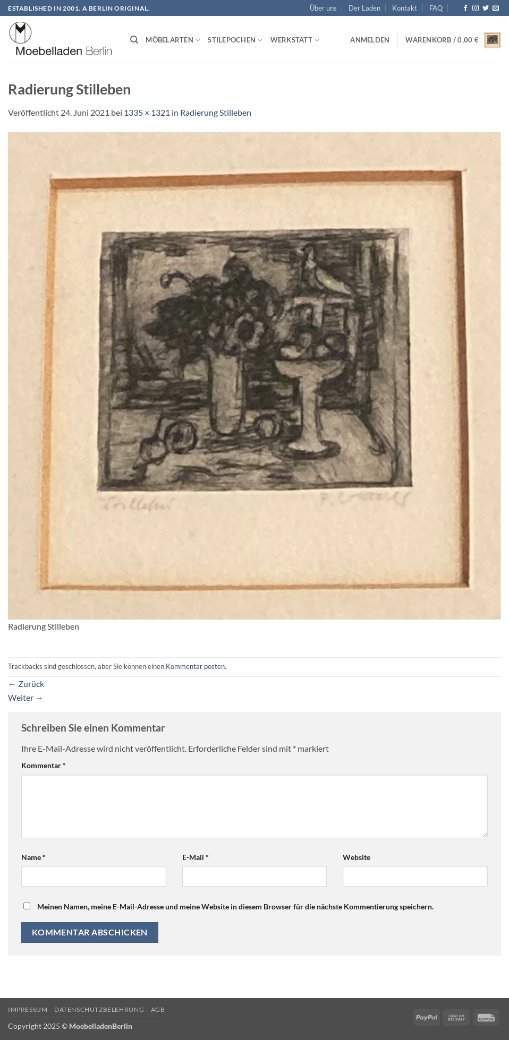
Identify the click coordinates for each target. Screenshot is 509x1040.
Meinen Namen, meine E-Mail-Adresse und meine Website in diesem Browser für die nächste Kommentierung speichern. (235, 906)
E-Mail (195, 857)
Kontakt (404, 8)
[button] (369, 39)
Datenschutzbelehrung (99, 1009)
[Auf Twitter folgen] (485, 8)
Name (33, 857)
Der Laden (364, 8)
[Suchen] (134, 40)
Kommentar (43, 765)
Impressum (28, 1009)
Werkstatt (295, 40)
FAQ (436, 8)
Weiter (26, 697)
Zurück (26, 683)
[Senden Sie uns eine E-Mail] (496, 8)
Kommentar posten (195, 666)
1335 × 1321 (147, 112)
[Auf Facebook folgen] (465, 8)
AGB (158, 1009)
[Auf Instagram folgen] (475, 8)
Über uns (323, 8)
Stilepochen (235, 40)
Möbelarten (173, 40)
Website (356, 857)
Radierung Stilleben (215, 112)
